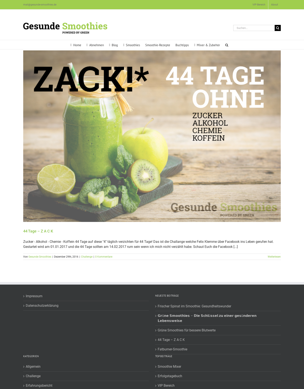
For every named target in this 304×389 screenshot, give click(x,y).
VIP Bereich (166, 386)
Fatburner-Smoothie (172, 349)
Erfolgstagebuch (170, 376)
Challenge (86, 256)
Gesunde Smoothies (39, 256)
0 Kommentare (103, 256)
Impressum (34, 296)
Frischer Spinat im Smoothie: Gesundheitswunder (194, 306)
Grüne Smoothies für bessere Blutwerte (187, 330)
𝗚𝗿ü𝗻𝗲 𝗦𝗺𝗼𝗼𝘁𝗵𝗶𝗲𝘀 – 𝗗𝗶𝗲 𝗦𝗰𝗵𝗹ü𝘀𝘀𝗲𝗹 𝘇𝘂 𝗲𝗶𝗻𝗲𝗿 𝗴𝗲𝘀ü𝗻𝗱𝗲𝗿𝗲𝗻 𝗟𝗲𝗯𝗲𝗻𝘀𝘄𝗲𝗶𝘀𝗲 (207, 318)
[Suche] (278, 28)
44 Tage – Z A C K (38, 231)
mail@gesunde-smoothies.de (39, 4)
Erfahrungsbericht (39, 386)
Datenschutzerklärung (42, 306)
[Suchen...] (254, 28)
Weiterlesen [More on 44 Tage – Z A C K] (274, 256)
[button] (226, 44)
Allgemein (33, 367)
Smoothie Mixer (169, 367)
